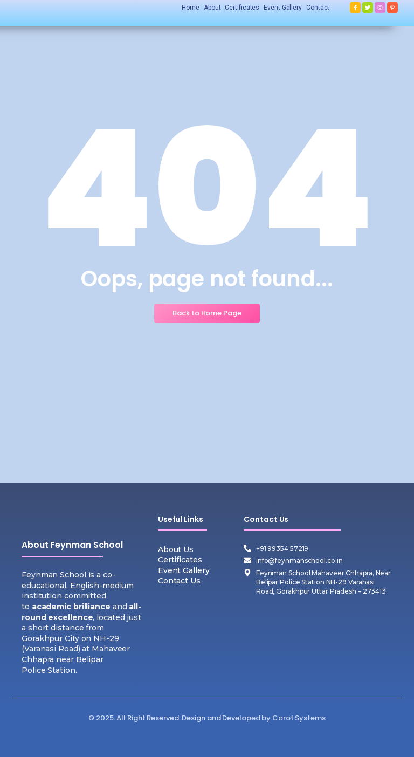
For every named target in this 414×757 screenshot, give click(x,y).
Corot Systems (299, 718)
